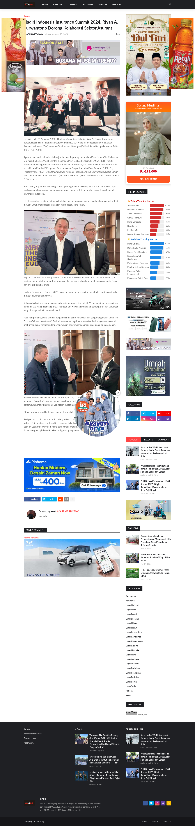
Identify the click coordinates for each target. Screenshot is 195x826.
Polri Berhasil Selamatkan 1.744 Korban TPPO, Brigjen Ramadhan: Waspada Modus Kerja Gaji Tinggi (155, 485)
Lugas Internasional (134, 632)
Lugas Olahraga (132, 659)
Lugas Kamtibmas (133, 637)
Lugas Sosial (131, 686)
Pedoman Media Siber (33, 733)
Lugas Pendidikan (133, 673)
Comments (164, 439)
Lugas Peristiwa (132, 677)
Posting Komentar (31, 537)
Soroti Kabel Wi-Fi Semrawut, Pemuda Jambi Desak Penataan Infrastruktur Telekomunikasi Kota (155, 452)
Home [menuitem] (45, 4)
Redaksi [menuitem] (116, 4)
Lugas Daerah (131, 614)
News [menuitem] (73, 4)
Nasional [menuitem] (58, 4)
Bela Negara (131, 596)
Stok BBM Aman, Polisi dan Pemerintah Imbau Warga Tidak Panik (155, 557)
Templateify (39, 821)
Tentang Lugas (30, 738)
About (145, 821)
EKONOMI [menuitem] (88, 4)
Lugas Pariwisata (133, 668)
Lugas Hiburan (132, 623)
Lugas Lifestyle (132, 650)
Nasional (129, 691)
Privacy (154, 821)
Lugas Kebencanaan (134, 641)
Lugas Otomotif (132, 663)
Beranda (27, 16)
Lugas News (131, 609)
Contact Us (166, 821)
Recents (148, 439)
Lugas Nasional (132, 605)
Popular (133, 439)
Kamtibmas (130, 600)
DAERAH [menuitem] (102, 4)
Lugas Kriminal (132, 645)
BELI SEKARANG (148, 179)
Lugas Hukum (132, 628)
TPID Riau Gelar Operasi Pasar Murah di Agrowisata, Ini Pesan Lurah (155, 573)
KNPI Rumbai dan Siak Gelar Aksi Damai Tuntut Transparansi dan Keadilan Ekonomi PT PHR (104, 759)
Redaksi (27, 729)
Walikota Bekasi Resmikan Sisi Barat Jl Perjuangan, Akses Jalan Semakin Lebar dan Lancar (155, 469)
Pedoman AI (29, 743)
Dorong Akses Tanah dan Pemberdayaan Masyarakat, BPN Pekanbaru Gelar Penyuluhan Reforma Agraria (155, 540)
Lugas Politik (131, 682)
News (128, 695)
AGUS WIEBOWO (68, 511)
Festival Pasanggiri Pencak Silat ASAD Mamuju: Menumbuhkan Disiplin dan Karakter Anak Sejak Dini (104, 776)
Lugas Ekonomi (132, 619)
